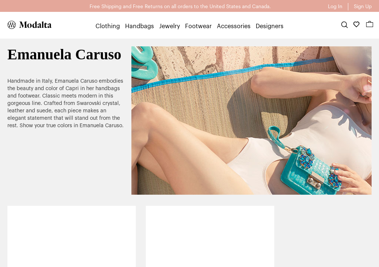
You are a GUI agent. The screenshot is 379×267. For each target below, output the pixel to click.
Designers (270, 26)
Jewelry (169, 26)
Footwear (198, 26)
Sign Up (363, 6)
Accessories (234, 26)
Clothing (107, 26)
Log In (335, 6)
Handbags (139, 26)
